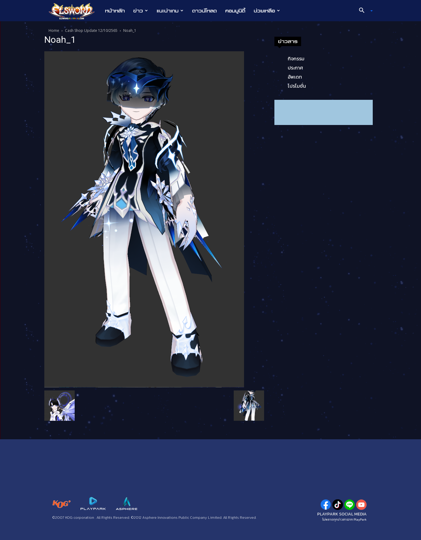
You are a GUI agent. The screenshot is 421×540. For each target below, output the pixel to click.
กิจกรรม (296, 58)
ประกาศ (295, 67)
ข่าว (140, 11)
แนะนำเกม (170, 11)
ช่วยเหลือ (267, 11)
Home (54, 30)
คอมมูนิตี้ (235, 11)
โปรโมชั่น (297, 85)
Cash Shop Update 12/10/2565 (91, 30)
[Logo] (75, 11)
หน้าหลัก (115, 11)
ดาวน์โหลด (204, 11)
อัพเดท (295, 76)
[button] (363, 11)
